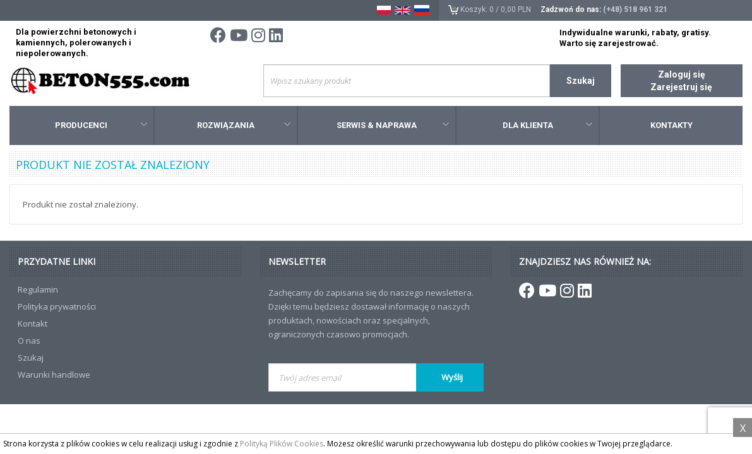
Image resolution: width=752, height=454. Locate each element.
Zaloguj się (681, 74)
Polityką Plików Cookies (281, 443)
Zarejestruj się (681, 87)
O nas (29, 340)
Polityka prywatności (57, 306)
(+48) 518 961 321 (635, 9)
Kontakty (671, 125)
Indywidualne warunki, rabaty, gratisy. (635, 32)
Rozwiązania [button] (243, 125)
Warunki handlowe (54, 374)
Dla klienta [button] (548, 125)
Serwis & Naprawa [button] (393, 125)
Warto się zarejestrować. (609, 43)
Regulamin (38, 289)
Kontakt (32, 323)
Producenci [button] (100, 125)
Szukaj (580, 81)
